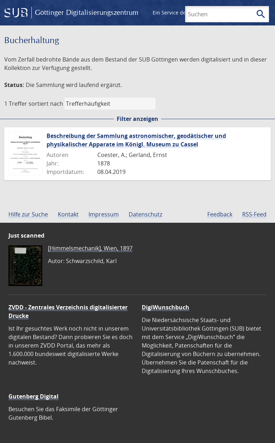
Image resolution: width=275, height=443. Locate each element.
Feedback (219, 214)
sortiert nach (46, 103)
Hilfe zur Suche (28, 214)
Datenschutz (145, 214)
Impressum (103, 214)
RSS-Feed (254, 214)
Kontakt (68, 214)
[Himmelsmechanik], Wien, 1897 (90, 248)
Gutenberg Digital (33, 396)
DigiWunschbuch (165, 307)
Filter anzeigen (137, 119)
